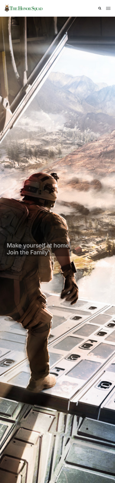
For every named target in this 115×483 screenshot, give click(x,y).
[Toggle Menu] (108, 8)
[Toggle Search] (99, 8)
